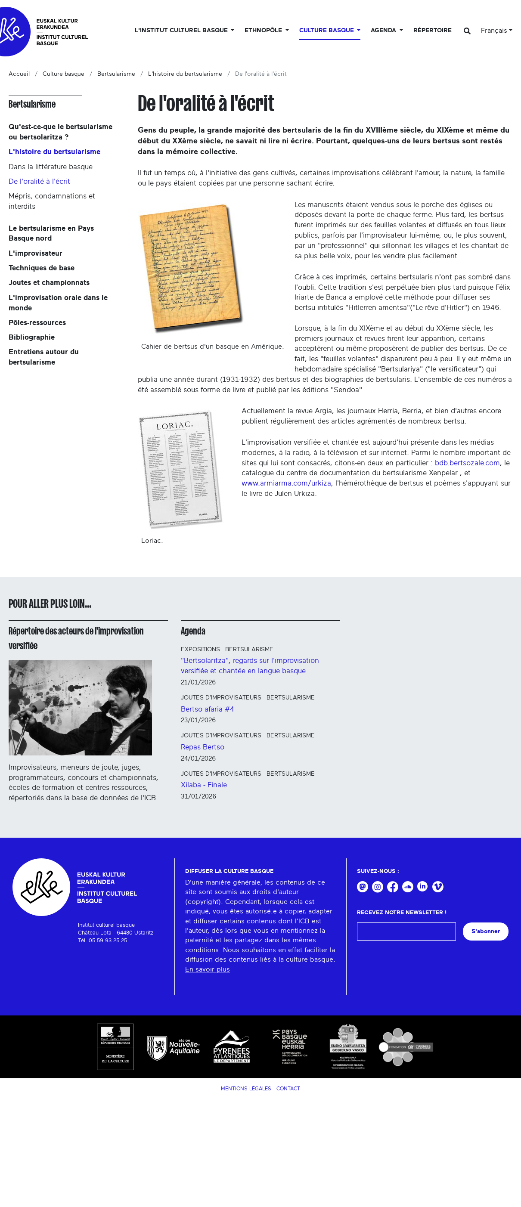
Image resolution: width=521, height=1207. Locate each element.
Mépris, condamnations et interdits (52, 201)
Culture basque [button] (327, 31)
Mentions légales (246, 1088)
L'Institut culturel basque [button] (182, 31)
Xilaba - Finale (204, 785)
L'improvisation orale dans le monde (58, 303)
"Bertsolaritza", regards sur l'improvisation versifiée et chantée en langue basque (250, 666)
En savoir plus (207, 969)
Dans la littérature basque (51, 166)
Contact (288, 1088)
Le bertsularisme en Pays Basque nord (51, 233)
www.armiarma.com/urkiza (286, 483)
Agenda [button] (384, 31)
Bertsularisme (116, 74)
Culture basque (63, 74)
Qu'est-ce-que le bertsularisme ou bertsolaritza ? (60, 132)
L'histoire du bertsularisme (185, 74)
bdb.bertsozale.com (467, 463)
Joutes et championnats (49, 282)
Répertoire (432, 31)
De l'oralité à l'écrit (39, 181)
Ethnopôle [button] (264, 31)
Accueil (19, 74)
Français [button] (494, 30)
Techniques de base (41, 268)
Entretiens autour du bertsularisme (44, 357)
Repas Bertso (202, 747)
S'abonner (485, 931)
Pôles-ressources (37, 322)
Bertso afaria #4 (207, 709)
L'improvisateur (35, 253)
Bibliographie (32, 337)
